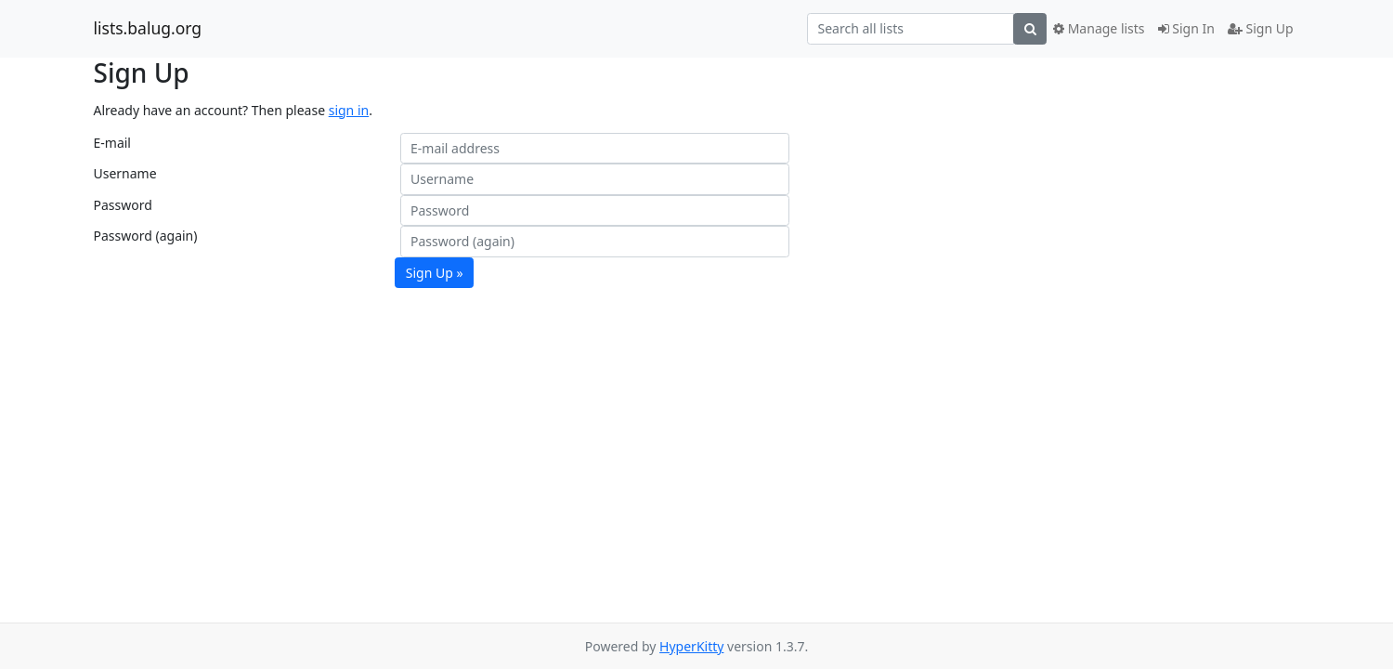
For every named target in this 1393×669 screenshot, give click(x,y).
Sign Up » (434, 273)
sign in (349, 110)
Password (123, 205)
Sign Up (1261, 28)
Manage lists (1099, 28)
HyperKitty (691, 646)
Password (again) (146, 235)
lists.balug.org (148, 29)
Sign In (1186, 28)
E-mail (112, 142)
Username (125, 173)
